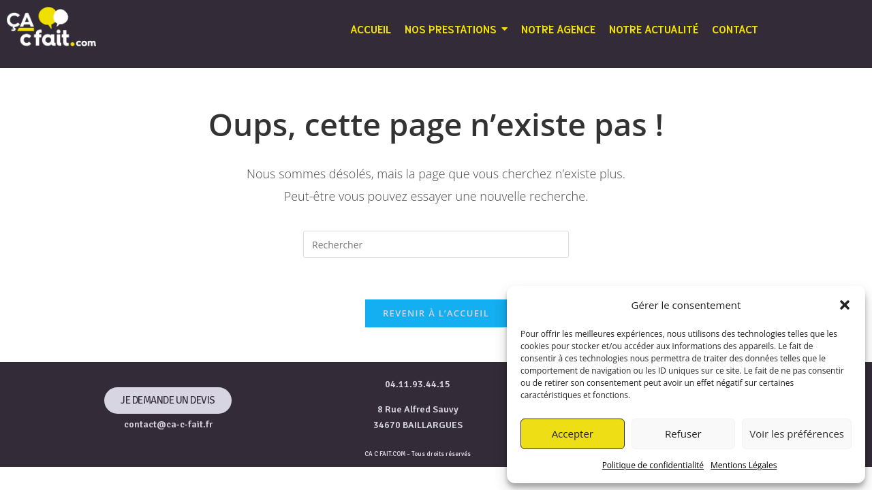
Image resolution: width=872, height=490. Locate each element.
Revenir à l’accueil (436, 313)
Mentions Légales (744, 465)
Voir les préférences (796, 433)
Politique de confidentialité (653, 465)
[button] (845, 305)
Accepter (572, 433)
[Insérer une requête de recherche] (436, 244)
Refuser (683, 433)
